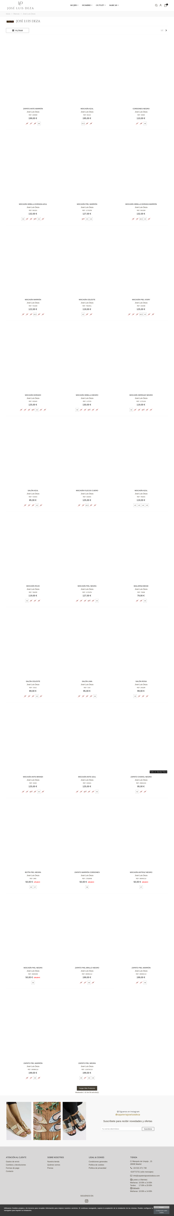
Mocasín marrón (33, 300)
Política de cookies (96, 1165)
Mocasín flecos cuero (87, 490)
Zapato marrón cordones (87, 872)
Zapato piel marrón (141, 968)
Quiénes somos (53, 1165)
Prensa (50, 1168)
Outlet (100, 5)
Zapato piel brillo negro (87, 968)
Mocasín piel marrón (87, 204)
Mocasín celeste (87, 300)
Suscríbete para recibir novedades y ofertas (127, 1121)
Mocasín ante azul (87, 777)
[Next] (166, 30)
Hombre (86, 5)
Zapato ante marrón (33, 109)
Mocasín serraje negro (141, 395)
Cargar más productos (87, 1088)
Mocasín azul (87, 109)
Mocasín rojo (33, 586)
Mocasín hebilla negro (87, 395)
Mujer (73, 5)
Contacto (9, 1171)
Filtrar (17, 30)
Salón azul (33, 490)
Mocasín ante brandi (33, 777)
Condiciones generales (98, 1162)
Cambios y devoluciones (16, 1165)
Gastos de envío (12, 1162)
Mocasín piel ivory (141, 300)
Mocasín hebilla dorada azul (33, 204)
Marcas (113, 5)
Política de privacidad (97, 1168)
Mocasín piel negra (87, 586)
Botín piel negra (33, 872)
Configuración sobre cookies (161, 1211)
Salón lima (87, 681)
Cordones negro (141, 109)
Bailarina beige (141, 586)
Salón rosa (141, 681)
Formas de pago (12, 1168)
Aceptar (161, 1207)
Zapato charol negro (141, 777)
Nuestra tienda (53, 1162)
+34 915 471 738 (138, 1168)
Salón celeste (33, 681)
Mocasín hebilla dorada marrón (141, 204)
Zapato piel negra (87, 1063)
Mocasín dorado (33, 395)
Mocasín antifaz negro (141, 872)
